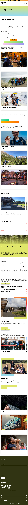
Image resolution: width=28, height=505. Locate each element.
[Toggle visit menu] (26, 495)
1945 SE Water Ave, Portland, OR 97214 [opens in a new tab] (14, 490)
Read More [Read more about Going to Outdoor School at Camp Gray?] (3, 73)
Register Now (13, 39)
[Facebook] (1, 483)
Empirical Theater (4, 472)
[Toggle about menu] (26, 497)
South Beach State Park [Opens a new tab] (14, 228)
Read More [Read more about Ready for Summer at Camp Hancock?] (3, 191)
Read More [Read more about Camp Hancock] (3, 416)
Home (2, 7)
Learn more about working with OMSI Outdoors (9, 389)
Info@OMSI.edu (9, 491)
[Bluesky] (3, 483)
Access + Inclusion (5, 259)
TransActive (10, 274)
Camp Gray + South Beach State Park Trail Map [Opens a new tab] (14, 224)
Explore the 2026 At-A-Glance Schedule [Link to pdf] (10, 122)
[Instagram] (5, 483)
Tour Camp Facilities (5, 193)
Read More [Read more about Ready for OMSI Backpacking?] (3, 171)
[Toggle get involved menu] (26, 500)
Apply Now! (3, 391)
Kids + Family (3, 475)
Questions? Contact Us (5, 283)
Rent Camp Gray (4, 331)
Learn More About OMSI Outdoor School (13, 41)
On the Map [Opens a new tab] (14, 226)
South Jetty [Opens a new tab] (14, 230)
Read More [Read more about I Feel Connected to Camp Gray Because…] (3, 436)
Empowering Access (18, 274)
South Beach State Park (12, 26)
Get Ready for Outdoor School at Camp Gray (13, 44)
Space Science (4, 471)
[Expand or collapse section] (26, 289)
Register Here (4, 119)
